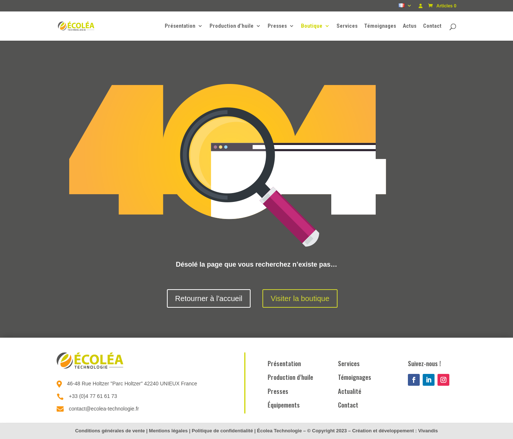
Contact (432, 26)
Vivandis (428, 430)
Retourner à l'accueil (208, 298)
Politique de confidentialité (222, 430)
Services (347, 26)
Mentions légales (168, 430)
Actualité (349, 391)
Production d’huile (231, 26)
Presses (277, 26)
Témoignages (380, 26)
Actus (409, 26)
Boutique (311, 26)
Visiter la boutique (300, 298)
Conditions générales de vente (110, 430)
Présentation (180, 26)
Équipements (284, 404)
